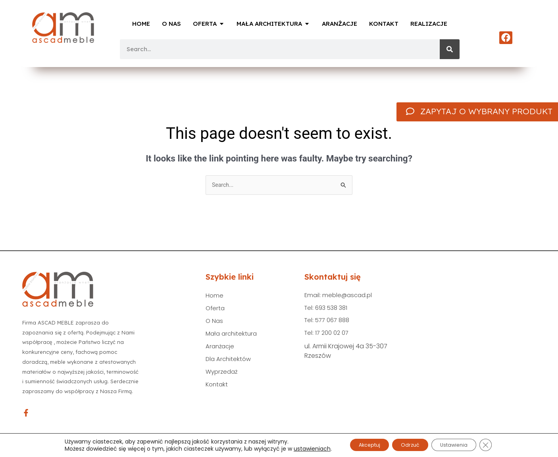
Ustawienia (461, 445)
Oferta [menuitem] (205, 23)
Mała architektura (233, 336)
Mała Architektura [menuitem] (269, 23)
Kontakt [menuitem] (383, 23)
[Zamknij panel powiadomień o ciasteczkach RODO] (498, 445)
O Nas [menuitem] (171, 23)
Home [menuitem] (141, 23)
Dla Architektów (229, 363)
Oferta (216, 309)
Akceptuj (360, 445)
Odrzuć (409, 445)
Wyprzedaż (223, 377)
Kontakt (217, 390)
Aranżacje (221, 350)
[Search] (450, 49)
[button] (222, 24)
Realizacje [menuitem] (428, 23)
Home (215, 296)
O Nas (215, 323)
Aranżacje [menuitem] (339, 23)
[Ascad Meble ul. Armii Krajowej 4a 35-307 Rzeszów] (471, 340)
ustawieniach (298, 448)
